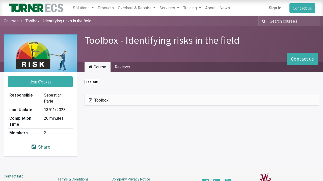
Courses (11, 21)
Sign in (275, 8)
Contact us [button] (302, 59)
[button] (40, 81)
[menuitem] (106, 8)
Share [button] (40, 147)
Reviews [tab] (122, 67)
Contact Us (302, 8)
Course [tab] (97, 67)
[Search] (263, 21)
